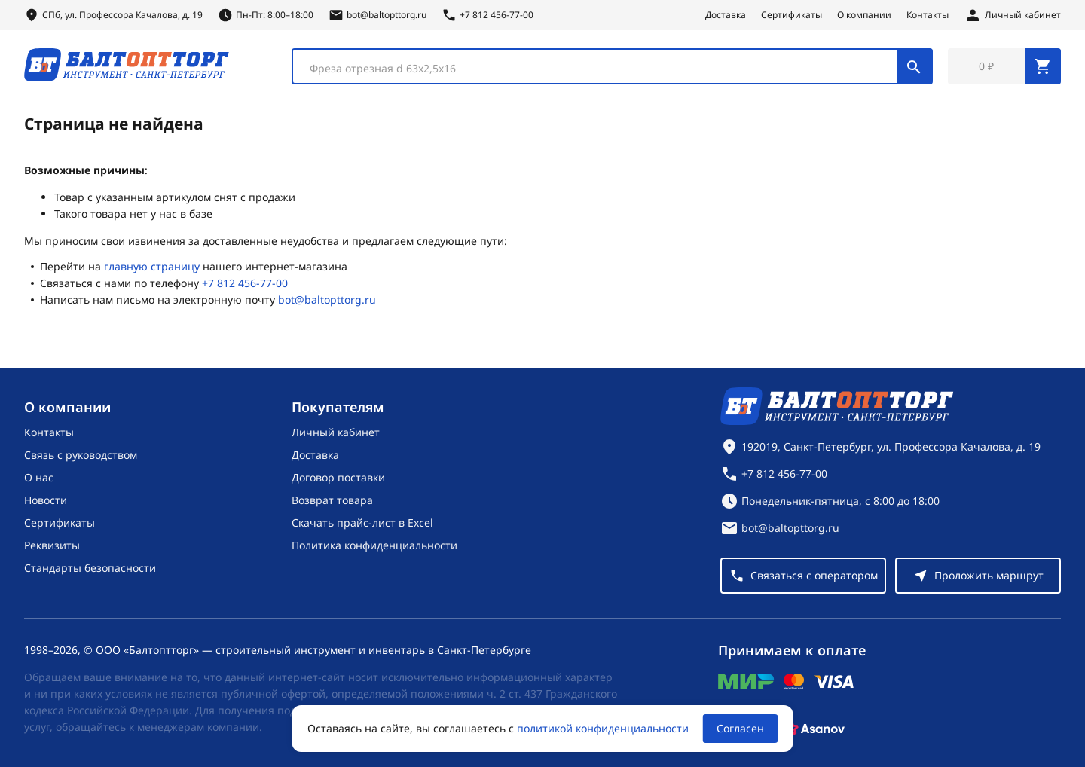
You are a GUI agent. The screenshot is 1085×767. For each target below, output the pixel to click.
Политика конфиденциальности (374, 545)
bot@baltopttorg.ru (327, 299)
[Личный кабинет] (1012, 15)
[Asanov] (814, 728)
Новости (45, 500)
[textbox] (602, 68)
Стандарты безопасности (90, 568)
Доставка (725, 15)
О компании (864, 15)
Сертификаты (791, 15)
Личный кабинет (336, 432)
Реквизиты (52, 545)
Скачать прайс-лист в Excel (362, 522)
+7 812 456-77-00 (245, 283)
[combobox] (612, 66)
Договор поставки (338, 477)
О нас (38, 477)
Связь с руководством (80, 455)
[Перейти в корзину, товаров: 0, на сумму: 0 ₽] (1004, 66)
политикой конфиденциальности (603, 728)
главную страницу (152, 266)
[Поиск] (914, 66)
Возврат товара (332, 500)
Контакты (927, 15)
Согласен (740, 728)
